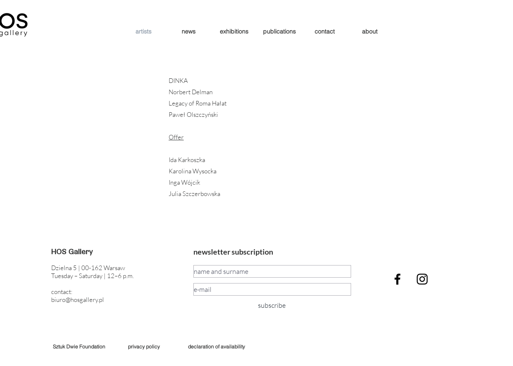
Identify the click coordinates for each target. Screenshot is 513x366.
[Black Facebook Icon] (397, 279)
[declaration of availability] (216, 346)
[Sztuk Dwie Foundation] (79, 346)
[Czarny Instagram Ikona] (422, 279)
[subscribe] (272, 305)
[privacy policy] (144, 346)
